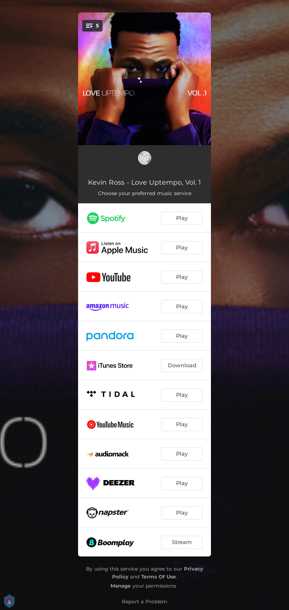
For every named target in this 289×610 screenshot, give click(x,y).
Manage (120, 586)
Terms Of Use (158, 576)
